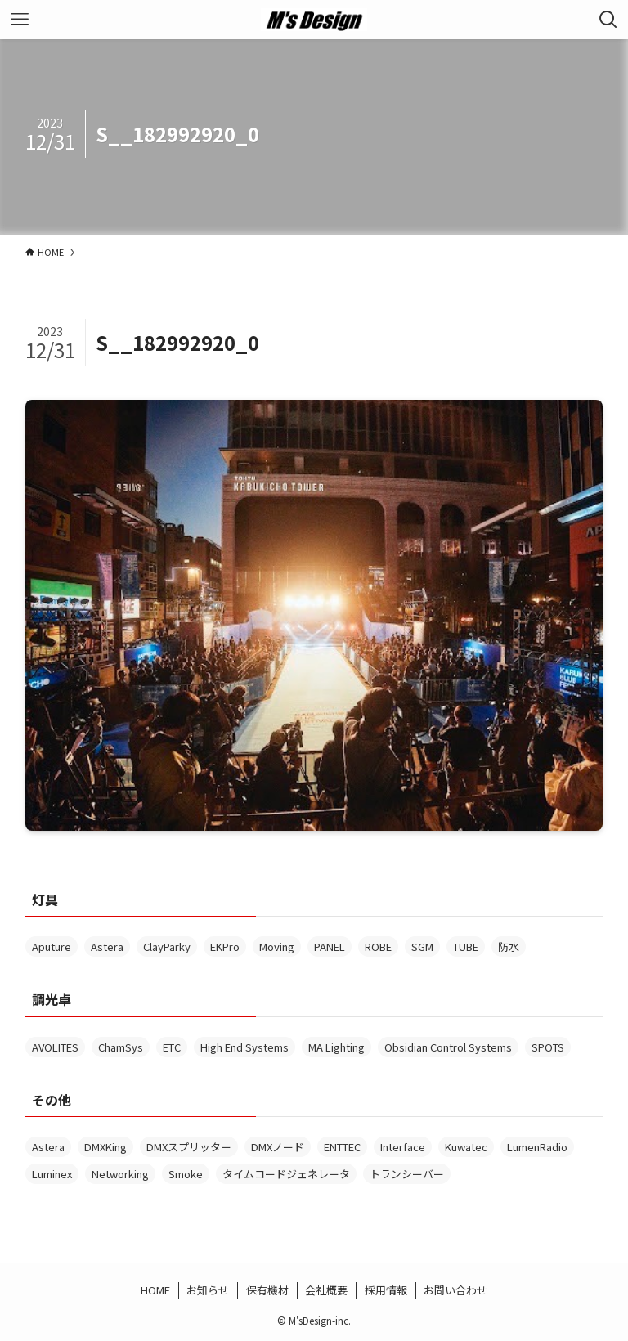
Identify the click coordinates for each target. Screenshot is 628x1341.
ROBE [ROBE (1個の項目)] (378, 946)
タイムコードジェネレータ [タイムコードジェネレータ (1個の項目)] (286, 1174)
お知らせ (207, 1290)
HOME (155, 1290)
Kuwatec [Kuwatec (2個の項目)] (466, 1147)
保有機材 (267, 1290)
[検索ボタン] (608, 19)
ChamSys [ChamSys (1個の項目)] (120, 1047)
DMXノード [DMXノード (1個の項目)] (277, 1147)
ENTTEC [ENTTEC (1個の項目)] (342, 1147)
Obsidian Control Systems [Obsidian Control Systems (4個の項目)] (448, 1047)
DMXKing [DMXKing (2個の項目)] (105, 1147)
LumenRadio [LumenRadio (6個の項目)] (537, 1147)
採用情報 (386, 1290)
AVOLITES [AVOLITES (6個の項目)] (55, 1047)
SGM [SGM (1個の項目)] (422, 946)
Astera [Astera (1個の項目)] (48, 1147)
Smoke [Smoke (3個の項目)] (185, 1174)
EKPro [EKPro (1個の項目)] (225, 946)
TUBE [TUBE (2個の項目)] (465, 946)
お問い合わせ (455, 1290)
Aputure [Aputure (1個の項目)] (51, 946)
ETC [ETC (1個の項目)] (172, 1047)
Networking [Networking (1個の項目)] (120, 1174)
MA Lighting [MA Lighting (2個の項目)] (336, 1047)
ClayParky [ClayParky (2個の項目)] (167, 946)
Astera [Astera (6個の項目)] (107, 946)
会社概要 (326, 1290)
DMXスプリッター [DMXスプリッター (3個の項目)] (188, 1147)
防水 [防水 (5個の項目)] (508, 946)
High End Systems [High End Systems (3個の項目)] (244, 1047)
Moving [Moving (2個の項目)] (276, 946)
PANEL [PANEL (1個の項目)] (329, 946)
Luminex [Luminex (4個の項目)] (52, 1174)
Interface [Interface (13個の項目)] (402, 1147)
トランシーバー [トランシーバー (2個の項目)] (407, 1174)
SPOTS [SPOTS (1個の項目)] (548, 1047)
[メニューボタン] (19, 19)
